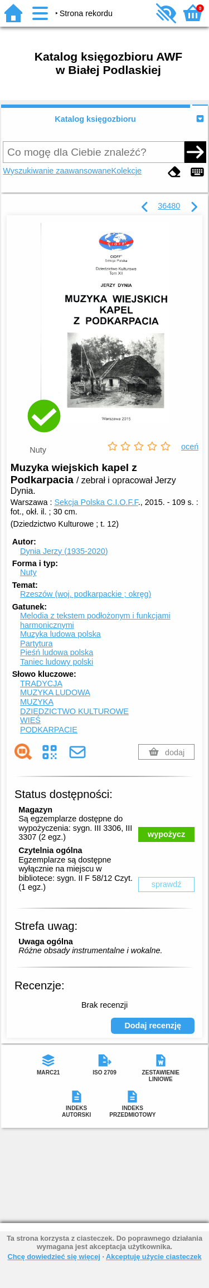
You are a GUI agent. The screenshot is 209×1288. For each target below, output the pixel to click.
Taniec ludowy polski (56, 661)
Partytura (36, 643)
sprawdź (167, 884)
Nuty (28, 572)
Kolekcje (126, 170)
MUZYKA (37, 701)
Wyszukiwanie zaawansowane (57, 170)
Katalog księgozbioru (95, 119)
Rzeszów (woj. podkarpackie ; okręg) (85, 593)
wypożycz (166, 834)
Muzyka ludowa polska (60, 634)
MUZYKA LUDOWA (55, 692)
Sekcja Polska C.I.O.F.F (96, 502)
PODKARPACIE (48, 729)
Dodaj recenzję (152, 1025)
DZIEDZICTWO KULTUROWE (74, 711)
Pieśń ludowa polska (56, 652)
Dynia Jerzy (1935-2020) (64, 551)
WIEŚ (30, 720)
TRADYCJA (41, 683)
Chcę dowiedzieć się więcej (53, 1256)
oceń (189, 446)
